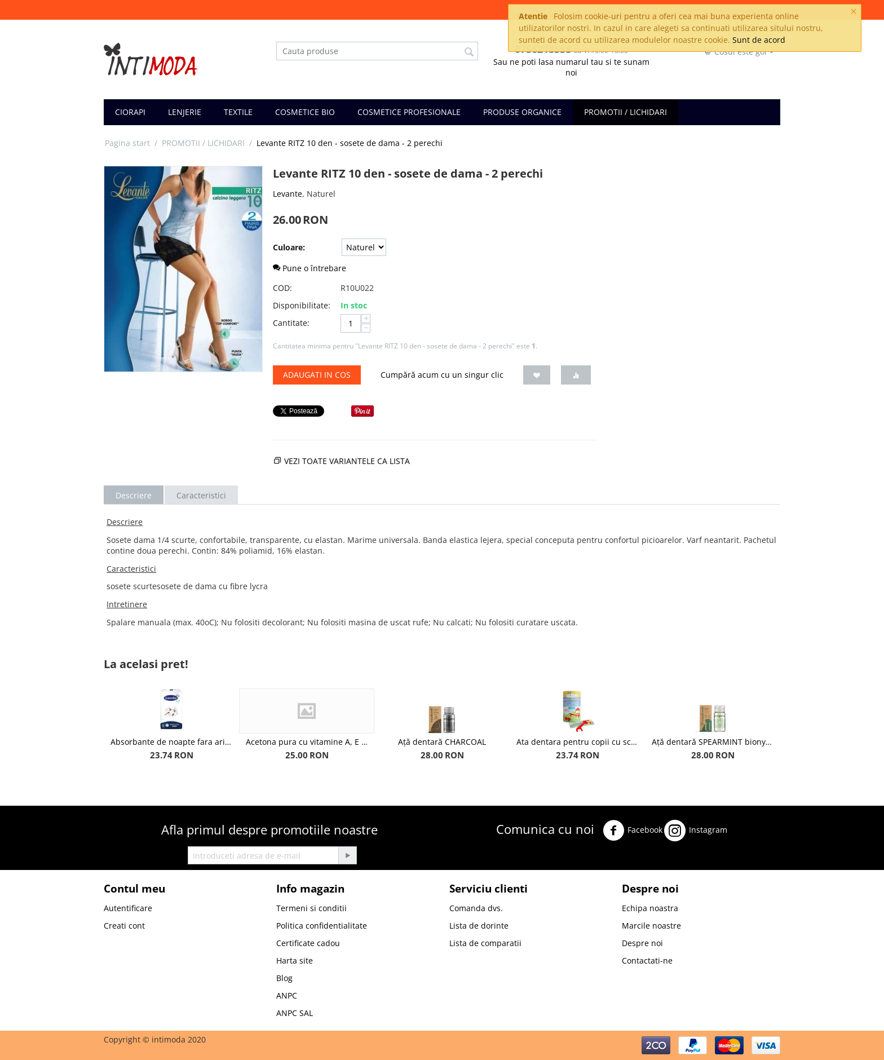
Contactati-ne (647, 960)
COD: (282, 287)
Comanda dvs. (476, 908)
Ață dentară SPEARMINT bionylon (713, 741)
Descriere (134, 495)
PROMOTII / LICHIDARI (625, 112)
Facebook (632, 830)
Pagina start (127, 143)
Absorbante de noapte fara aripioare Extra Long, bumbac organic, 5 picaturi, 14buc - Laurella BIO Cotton (171, 741)
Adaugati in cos (317, 374)
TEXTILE (238, 112)
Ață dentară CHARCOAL (442, 741)
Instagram (695, 830)
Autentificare (128, 908)
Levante (287, 193)
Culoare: (289, 247)
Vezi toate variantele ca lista (347, 461)
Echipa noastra (650, 908)
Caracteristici (201, 495)
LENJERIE (184, 112)
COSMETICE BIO (305, 112)
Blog (284, 978)
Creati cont (124, 925)
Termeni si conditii (311, 908)
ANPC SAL (294, 1013)
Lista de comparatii (485, 943)
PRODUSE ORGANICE (522, 112)
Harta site (294, 960)
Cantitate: (291, 322)
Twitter (746, 827)
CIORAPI (130, 112)
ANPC (286, 995)
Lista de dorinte (479, 925)
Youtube (516, 859)
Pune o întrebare (309, 268)
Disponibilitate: (301, 305)
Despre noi (642, 943)
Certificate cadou (308, 943)
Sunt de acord (758, 39)
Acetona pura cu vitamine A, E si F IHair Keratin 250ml (307, 741)
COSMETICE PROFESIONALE (409, 112)
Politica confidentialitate (321, 925)
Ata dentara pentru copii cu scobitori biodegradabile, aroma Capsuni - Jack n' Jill (577, 741)
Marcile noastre (651, 925)
